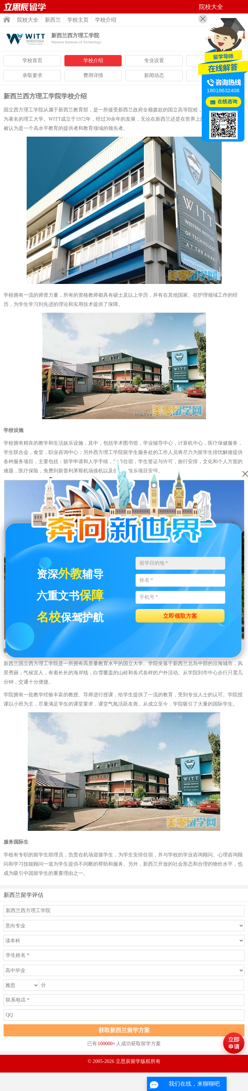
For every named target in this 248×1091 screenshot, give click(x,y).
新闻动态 (154, 75)
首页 (7, 19)
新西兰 (53, 20)
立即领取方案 (180, 616)
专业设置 (154, 60)
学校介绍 (93, 60)
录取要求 (32, 75)
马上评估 (233, 1043)
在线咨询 (227, 101)
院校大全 (27, 20)
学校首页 (32, 60)
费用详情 (93, 75)
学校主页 (78, 20)
